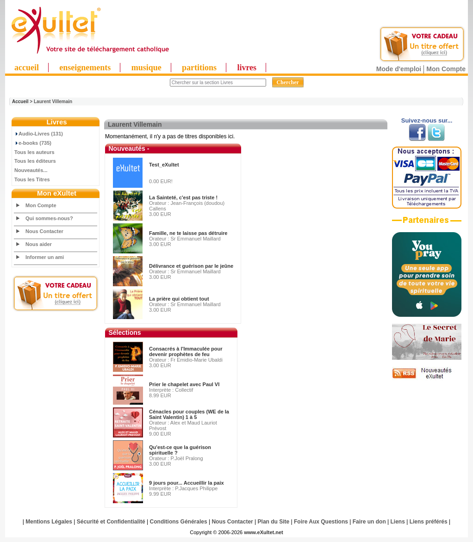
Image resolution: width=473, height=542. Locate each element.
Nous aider (38, 244)
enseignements (85, 67)
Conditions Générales (178, 521)
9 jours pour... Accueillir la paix (186, 483)
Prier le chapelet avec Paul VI (184, 384)
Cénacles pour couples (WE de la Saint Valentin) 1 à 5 (189, 414)
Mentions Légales (48, 521)
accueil (26, 67)
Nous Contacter (44, 231)
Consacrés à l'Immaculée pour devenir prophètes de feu (186, 351)
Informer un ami (44, 257)
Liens (398, 521)
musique (146, 67)
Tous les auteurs (34, 152)
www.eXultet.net (263, 532)
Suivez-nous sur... (427, 120)
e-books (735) (32, 143)
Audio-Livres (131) (38, 133)
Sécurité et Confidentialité (111, 521)
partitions (199, 67)
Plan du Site (274, 521)
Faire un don (369, 521)
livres (246, 67)
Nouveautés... (31, 170)
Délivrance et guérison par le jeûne (191, 266)
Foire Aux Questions (321, 521)
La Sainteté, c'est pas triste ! (183, 197)
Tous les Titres (32, 179)
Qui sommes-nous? (49, 218)
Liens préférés (429, 521)
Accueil (20, 101)
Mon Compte (446, 69)
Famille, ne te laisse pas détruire (188, 233)
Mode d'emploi (398, 69)
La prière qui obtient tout (179, 299)
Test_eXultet (164, 164)
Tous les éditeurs (35, 161)
